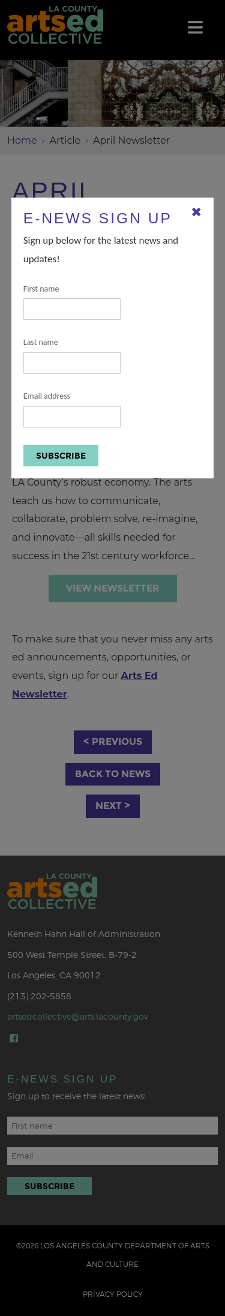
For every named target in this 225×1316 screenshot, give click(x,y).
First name (72, 302)
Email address (72, 409)
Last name (72, 355)
